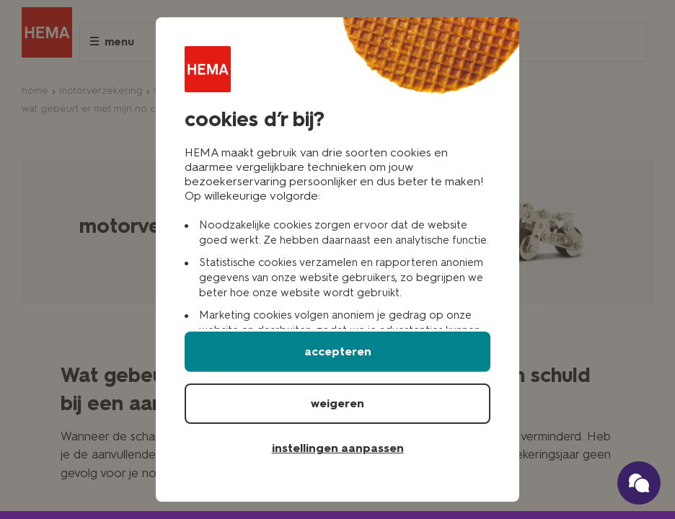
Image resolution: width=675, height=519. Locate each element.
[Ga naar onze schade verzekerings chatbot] (639, 483)
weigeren (337, 403)
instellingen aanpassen (338, 448)
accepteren (337, 351)
